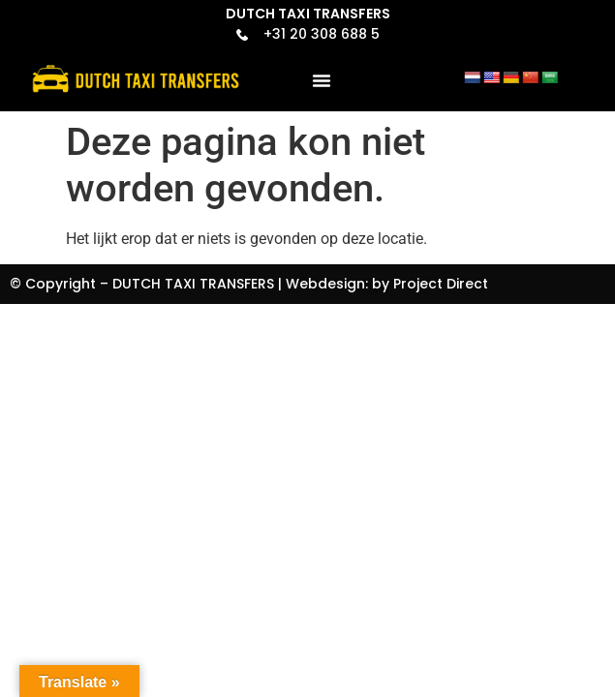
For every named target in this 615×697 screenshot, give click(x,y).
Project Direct (440, 283)
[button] (321, 80)
